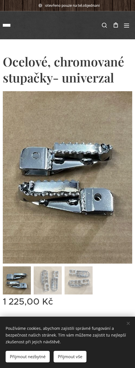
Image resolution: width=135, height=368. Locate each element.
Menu (126, 25)
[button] (104, 25)
